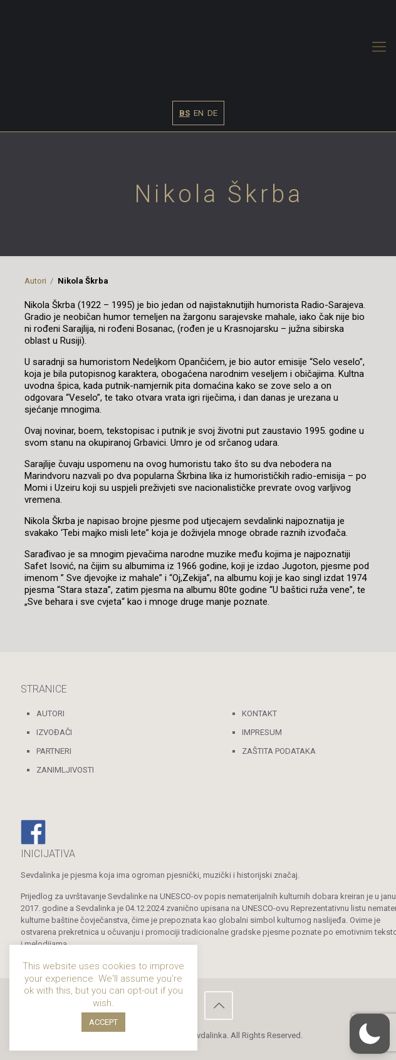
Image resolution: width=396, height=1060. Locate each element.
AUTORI (50, 713)
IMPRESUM (262, 732)
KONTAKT (259, 713)
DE (212, 113)
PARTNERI (53, 751)
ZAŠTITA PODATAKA (279, 751)
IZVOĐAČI (54, 732)
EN (199, 113)
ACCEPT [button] (103, 1022)
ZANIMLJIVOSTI (65, 769)
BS (184, 113)
